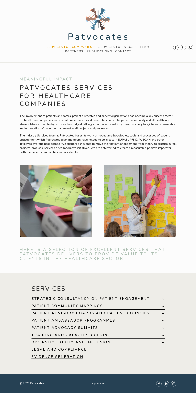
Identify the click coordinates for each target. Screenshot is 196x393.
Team (144, 47)
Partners (74, 51)
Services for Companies (69, 47)
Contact (123, 51)
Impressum (98, 383)
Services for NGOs (116, 47)
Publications (99, 51)
